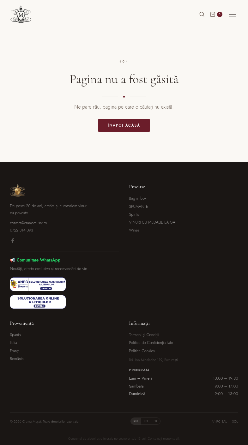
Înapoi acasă (124, 125)
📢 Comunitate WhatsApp (35, 260)
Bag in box (138, 198)
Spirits (134, 214)
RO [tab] (136, 421)
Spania (15, 335)
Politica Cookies (142, 351)
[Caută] (202, 14)
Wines (134, 230)
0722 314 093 (21, 230)
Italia (13, 343)
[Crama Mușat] (21, 14)
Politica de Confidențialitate (151, 343)
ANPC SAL (219, 421)
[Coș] (216, 14)
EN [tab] (146, 421)
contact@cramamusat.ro (28, 223)
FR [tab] (155, 421)
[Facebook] (12, 242)
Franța (14, 351)
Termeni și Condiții (144, 335)
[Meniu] (232, 14)
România (16, 359)
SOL (235, 421)
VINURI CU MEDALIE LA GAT (153, 222)
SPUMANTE (138, 206)
